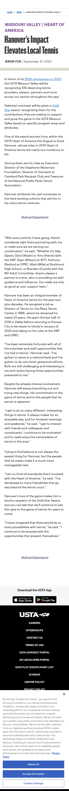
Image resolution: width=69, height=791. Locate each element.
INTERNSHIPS (34, 630)
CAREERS (34, 623)
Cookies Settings (33, 783)
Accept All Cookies (33, 774)
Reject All (33, 764)
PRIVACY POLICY (34, 689)
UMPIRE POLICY (34, 682)
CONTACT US (34, 638)
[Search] (65, 12)
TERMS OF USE (34, 645)
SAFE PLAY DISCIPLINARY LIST (34, 667)
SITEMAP (34, 675)
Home (10, 12)
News (19, 12)
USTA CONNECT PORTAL (34, 652)
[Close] (64, 694)
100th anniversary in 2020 (42, 79)
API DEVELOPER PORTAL (34, 660)
